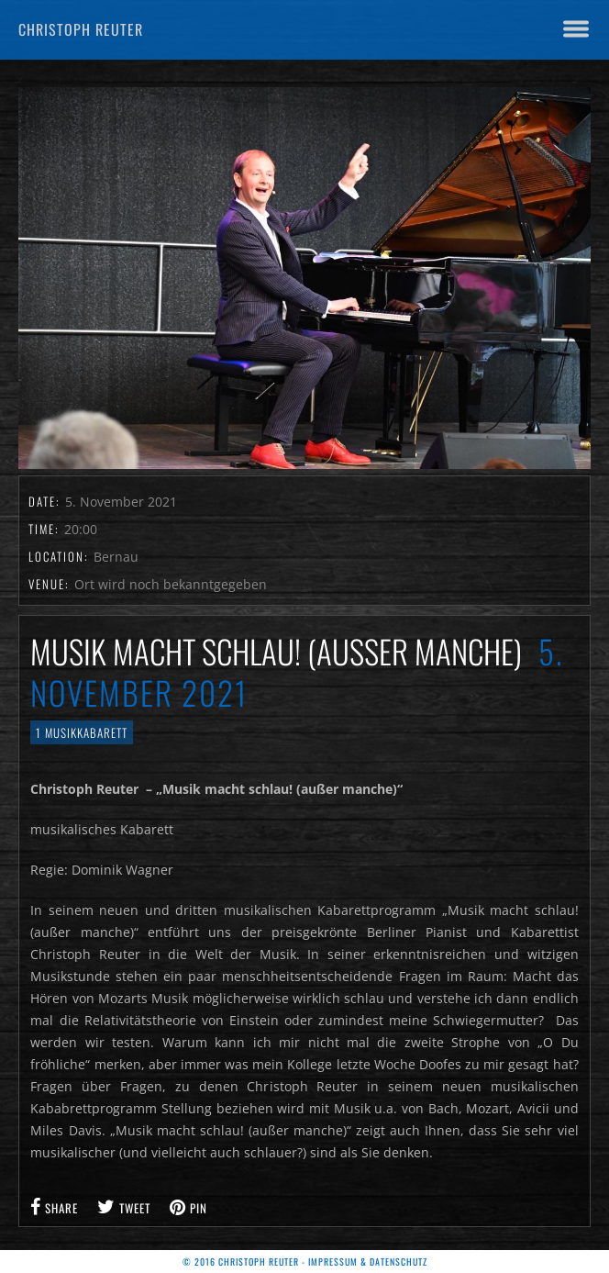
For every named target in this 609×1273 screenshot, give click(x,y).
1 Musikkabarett (81, 732)
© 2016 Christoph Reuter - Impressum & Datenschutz (305, 1261)
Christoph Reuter (80, 29)
